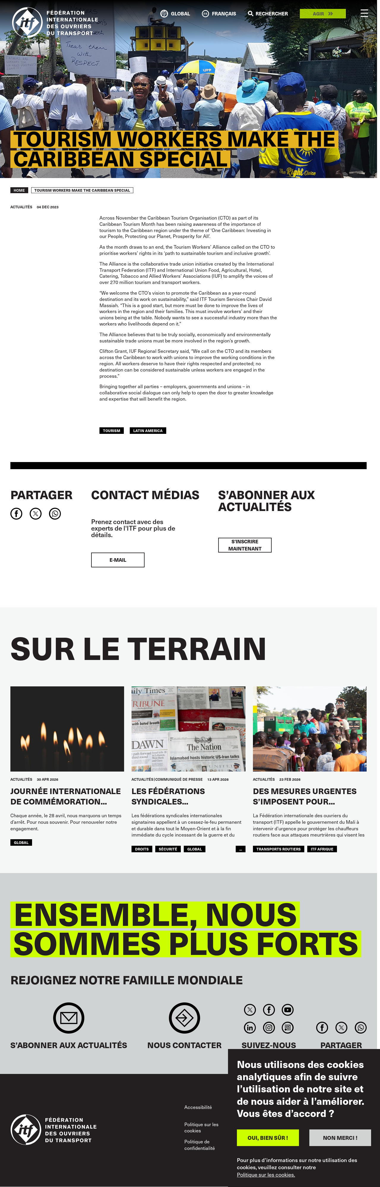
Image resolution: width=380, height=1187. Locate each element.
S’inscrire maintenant (245, 545)
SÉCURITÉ (168, 848)
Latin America (148, 430)
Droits (142, 848)
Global (21, 842)
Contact (184, 1021)
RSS (287, 1028)
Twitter (250, 1010)
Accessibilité (198, 1106)
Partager (41, 494)
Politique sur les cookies (201, 1127)
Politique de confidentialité (199, 1144)
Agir (318, 14)
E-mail (118, 559)
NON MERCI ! (340, 1137)
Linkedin (250, 1028)
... (240, 848)
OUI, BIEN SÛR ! (268, 1137)
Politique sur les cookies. (266, 1174)
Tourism (111, 430)
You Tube (287, 1010)
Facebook (268, 1010)
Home (19, 190)
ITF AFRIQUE (322, 848)
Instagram (268, 1028)
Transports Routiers (278, 848)
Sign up (68, 1021)
